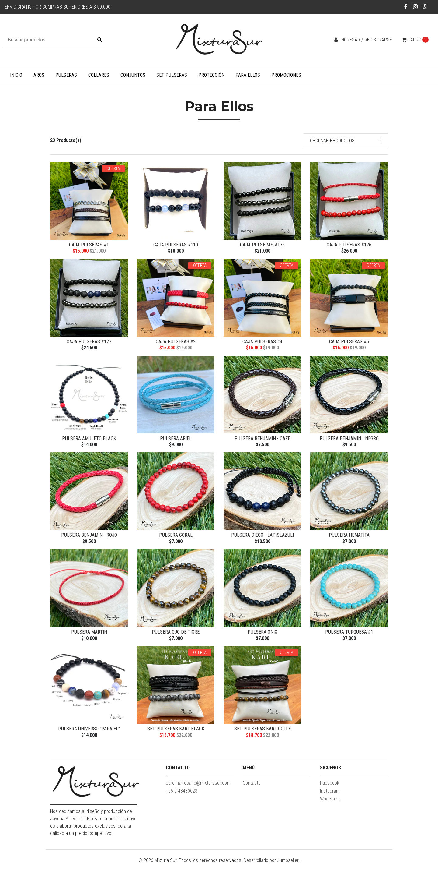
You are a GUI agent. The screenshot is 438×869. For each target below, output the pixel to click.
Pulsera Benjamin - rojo (89, 537)
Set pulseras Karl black (175, 733)
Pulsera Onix (262, 635)
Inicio (16, 75)
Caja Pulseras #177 (89, 342)
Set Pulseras (171, 75)
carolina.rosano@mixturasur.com (198, 788)
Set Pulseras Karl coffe (262, 733)
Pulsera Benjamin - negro (349, 440)
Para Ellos (247, 75)
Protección (211, 75)
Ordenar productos (332, 140)
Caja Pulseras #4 (262, 342)
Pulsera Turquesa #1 (349, 635)
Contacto (252, 788)
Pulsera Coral (176, 537)
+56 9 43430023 (181, 796)
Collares (98, 75)
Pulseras (66, 75)
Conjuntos (132, 75)
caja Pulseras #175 (262, 245)
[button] (346, 140)
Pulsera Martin (89, 635)
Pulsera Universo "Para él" (89, 733)
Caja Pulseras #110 (175, 245)
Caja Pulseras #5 (349, 342)
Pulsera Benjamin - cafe (262, 440)
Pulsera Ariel (176, 440)
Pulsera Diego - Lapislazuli (262, 537)
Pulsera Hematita (349, 537)
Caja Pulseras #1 (89, 245)
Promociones (286, 75)
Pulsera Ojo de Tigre (176, 635)
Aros (38, 75)
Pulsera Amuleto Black (89, 440)
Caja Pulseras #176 (349, 245)
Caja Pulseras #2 (176, 342)
